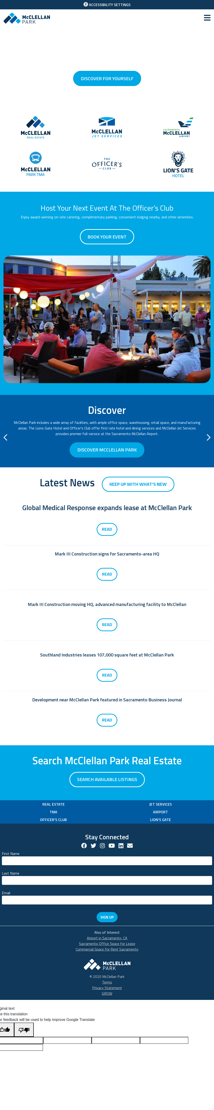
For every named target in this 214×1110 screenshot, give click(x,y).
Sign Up (107, 917)
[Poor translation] (24, 1030)
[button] (5, 438)
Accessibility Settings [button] (107, 4)
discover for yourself (107, 78)
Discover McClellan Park (107, 449)
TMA (53, 812)
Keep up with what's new (138, 484)
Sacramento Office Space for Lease (107, 943)
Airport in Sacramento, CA (107, 938)
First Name (11, 853)
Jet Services (160, 804)
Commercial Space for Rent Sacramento (107, 949)
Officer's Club (53, 820)
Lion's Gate (160, 820)
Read (107, 529)
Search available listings (107, 779)
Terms (107, 982)
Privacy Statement (107, 988)
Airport (160, 812)
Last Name (10, 873)
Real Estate (53, 804)
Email (6, 893)
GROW (107, 993)
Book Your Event (107, 236)
